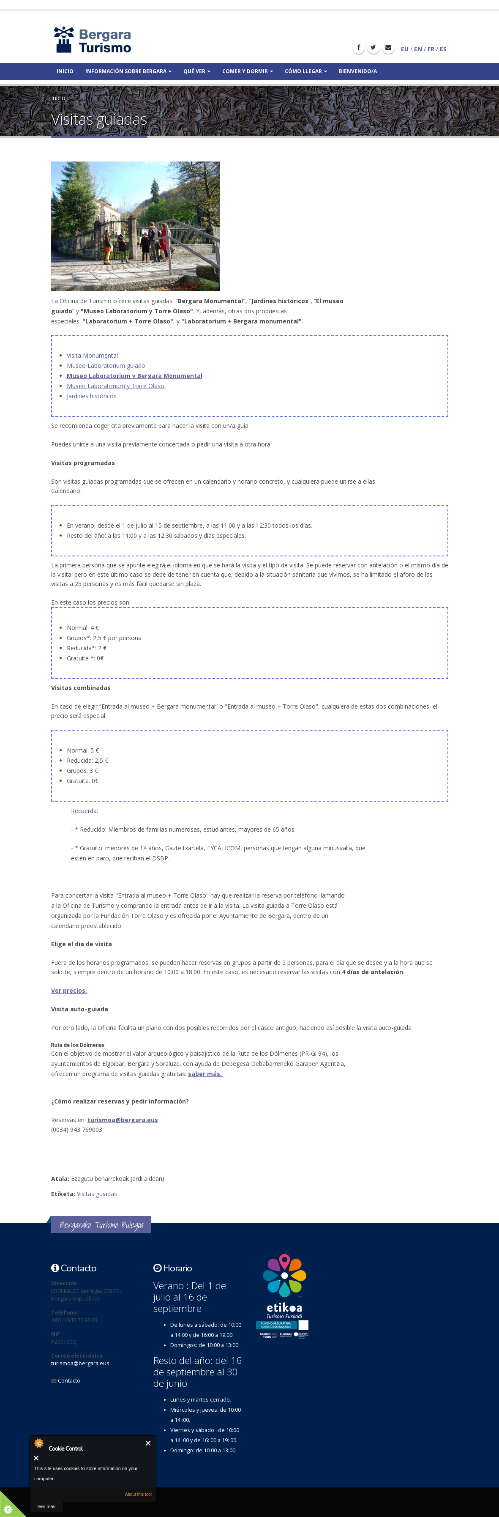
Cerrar (148, 1443)
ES (443, 49)
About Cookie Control (38, 1443)
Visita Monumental (93, 355)
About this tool (138, 1494)
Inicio (65, 71)
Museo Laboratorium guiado (107, 365)
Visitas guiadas (97, 1194)
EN (418, 49)
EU (405, 49)
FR (431, 49)
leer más (46, 1506)
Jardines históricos (92, 396)
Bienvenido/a (358, 71)
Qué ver (196, 71)
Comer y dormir (247, 71)
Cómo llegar (306, 71)
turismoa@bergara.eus (122, 1120)
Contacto (69, 1380)
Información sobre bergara (128, 71)
